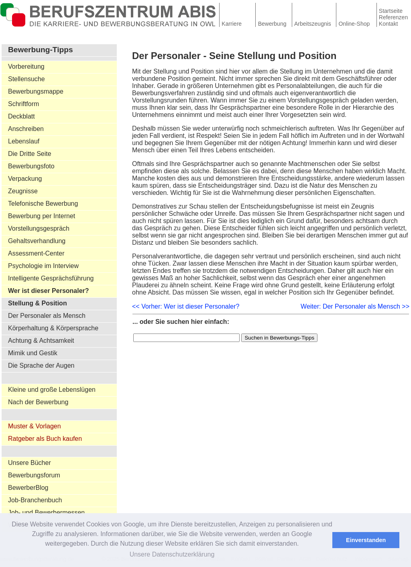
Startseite (391, 11)
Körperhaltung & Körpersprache (53, 328)
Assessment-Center (36, 253)
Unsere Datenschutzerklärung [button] (172, 554)
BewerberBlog (28, 487)
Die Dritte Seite (29, 153)
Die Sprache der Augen (41, 365)
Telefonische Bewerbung (43, 203)
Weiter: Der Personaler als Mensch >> (355, 306)
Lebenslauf (23, 141)
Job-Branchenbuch (35, 500)
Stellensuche (26, 79)
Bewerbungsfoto (31, 166)
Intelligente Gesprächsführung (51, 278)
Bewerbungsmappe (35, 91)
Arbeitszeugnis (312, 23)
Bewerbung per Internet (41, 216)
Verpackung (25, 178)
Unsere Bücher (29, 462)
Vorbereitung (26, 66)
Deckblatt (21, 116)
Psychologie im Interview (43, 265)
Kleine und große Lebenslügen (52, 389)
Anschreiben (26, 128)
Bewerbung (272, 23)
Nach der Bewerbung (38, 402)
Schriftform (23, 103)
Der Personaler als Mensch (46, 315)
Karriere (232, 23)
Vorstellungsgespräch (38, 228)
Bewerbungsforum (34, 475)
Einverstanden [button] (366, 540)
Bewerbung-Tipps (40, 49)
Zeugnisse (23, 191)
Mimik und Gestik (32, 353)
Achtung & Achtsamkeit (41, 340)
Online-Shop (354, 23)
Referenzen (393, 17)
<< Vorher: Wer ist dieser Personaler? (185, 306)
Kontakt (388, 23)
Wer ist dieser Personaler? (48, 290)
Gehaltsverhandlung (36, 240)
